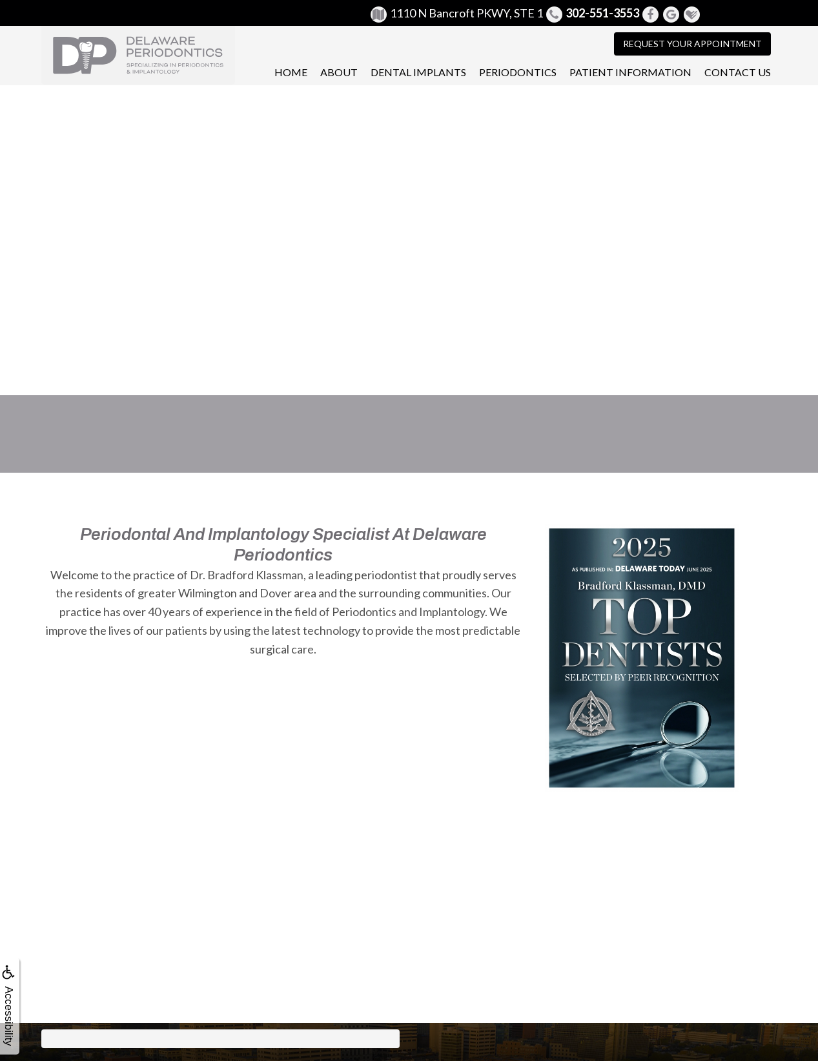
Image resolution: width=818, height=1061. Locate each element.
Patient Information (630, 72)
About (339, 72)
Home (290, 72)
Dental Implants (418, 72)
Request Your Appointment (692, 43)
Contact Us (737, 72)
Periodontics (518, 72)
